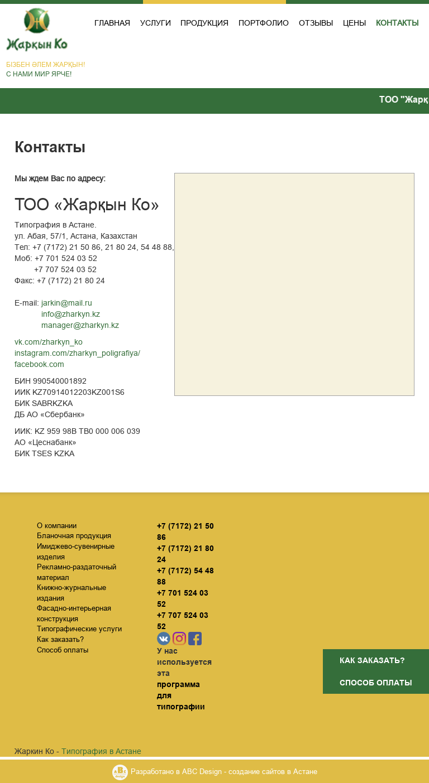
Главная (112, 22)
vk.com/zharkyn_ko (49, 341)
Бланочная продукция (74, 535)
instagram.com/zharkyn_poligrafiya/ (77, 353)
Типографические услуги (79, 628)
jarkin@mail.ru (66, 302)
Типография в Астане (101, 751)
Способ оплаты (376, 682)
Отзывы (316, 22)
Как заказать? (372, 660)
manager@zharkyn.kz (80, 325)
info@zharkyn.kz (70, 314)
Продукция (204, 22)
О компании (57, 525)
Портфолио (264, 22)
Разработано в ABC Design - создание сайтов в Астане (224, 771)
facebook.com (39, 364)
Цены (354, 22)
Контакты (397, 22)
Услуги (155, 22)
